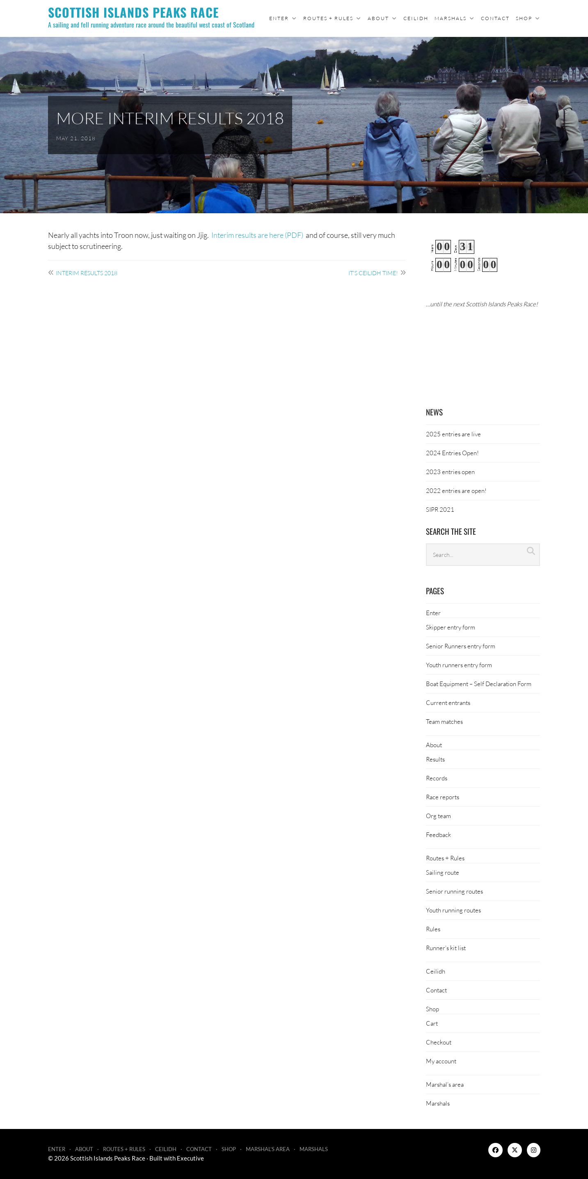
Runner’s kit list (446, 947)
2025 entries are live (453, 434)
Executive (190, 1158)
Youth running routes (453, 910)
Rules (433, 929)
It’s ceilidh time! (373, 272)
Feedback (438, 834)
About (378, 18)
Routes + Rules (328, 18)
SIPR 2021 (440, 509)
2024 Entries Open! (452, 452)
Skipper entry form (450, 627)
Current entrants (448, 702)
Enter (279, 18)
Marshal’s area (445, 1084)
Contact (495, 18)
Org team (438, 815)
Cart (432, 1023)
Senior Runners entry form (460, 646)
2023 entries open (450, 471)
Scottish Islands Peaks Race (133, 12)
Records (436, 778)
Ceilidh (415, 18)
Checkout (438, 1042)
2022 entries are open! (456, 490)
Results (435, 759)
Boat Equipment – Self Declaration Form (478, 683)
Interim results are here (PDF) (257, 234)
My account (441, 1061)
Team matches (444, 721)
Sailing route (442, 872)
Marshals (451, 18)
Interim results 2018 (86, 272)
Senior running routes (454, 891)
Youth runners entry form (459, 664)
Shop (524, 18)
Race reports (442, 796)
